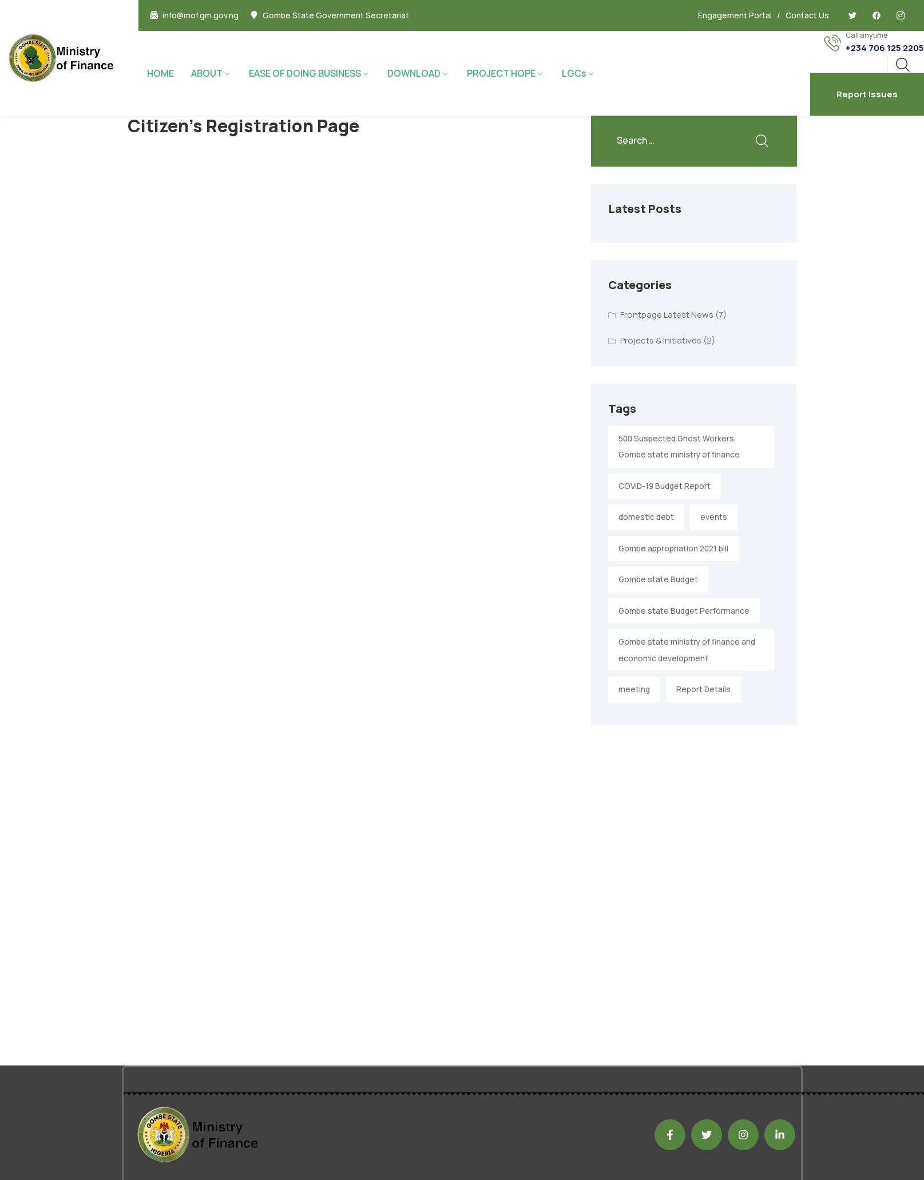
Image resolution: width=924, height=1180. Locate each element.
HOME (160, 73)
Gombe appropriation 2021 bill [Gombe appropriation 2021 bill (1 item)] (673, 548)
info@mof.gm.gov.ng (200, 15)
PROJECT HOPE (501, 73)
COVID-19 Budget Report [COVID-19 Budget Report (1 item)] (664, 486)
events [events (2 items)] (713, 517)
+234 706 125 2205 (885, 48)
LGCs (574, 73)
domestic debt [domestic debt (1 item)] (646, 517)
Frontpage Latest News (666, 315)
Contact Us (807, 15)
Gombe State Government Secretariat (336, 15)
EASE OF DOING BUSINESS (305, 73)
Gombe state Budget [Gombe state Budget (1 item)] (658, 579)
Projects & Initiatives (660, 340)
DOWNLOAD (414, 73)
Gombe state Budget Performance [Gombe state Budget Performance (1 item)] (683, 611)
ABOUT (207, 73)
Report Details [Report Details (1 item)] (703, 689)
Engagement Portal (735, 15)
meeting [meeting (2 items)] (634, 689)
